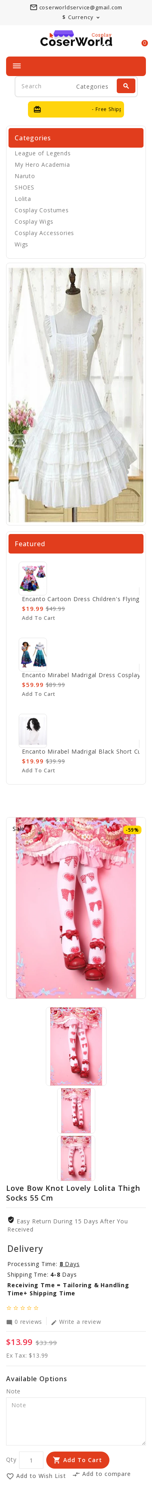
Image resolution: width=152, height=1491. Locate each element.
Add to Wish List (36, 1476)
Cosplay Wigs (34, 221)
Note (13, 1391)
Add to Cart (82, 1460)
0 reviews (24, 1321)
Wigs (21, 244)
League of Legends (43, 153)
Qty (11, 1459)
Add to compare (101, 1474)
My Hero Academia (42, 164)
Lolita (23, 199)
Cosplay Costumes (42, 210)
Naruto (25, 176)
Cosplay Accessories (44, 233)
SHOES (24, 187)
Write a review (76, 1321)
